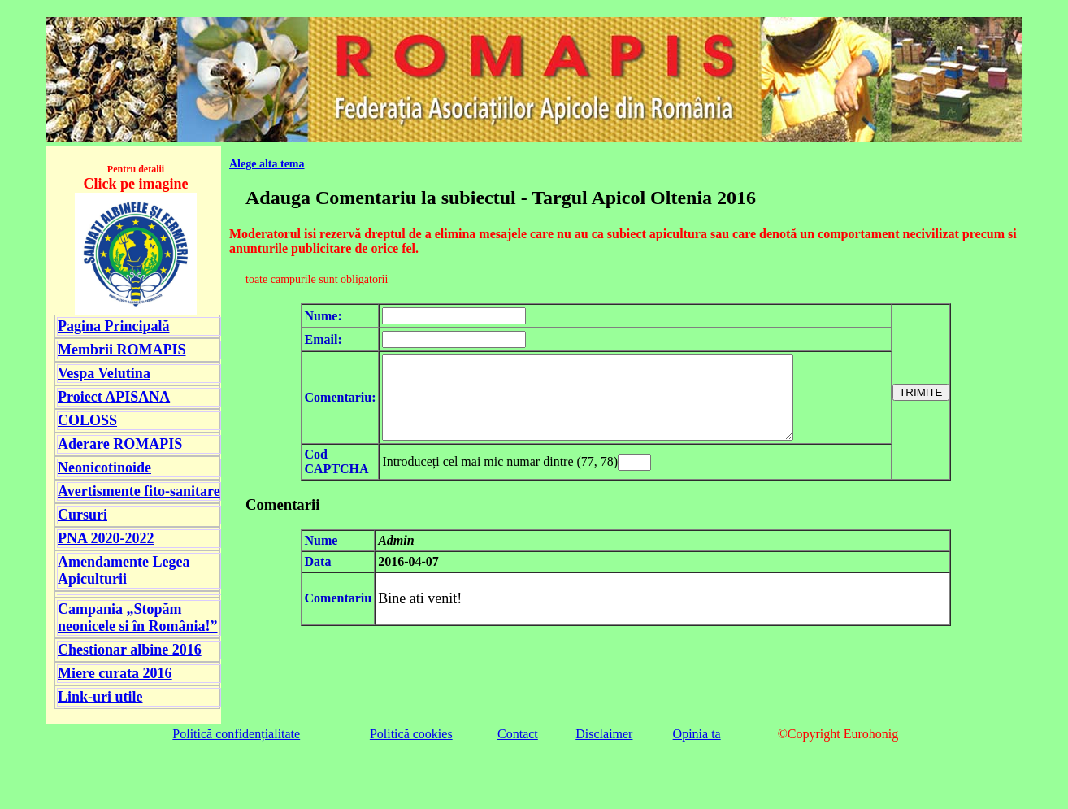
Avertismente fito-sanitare (139, 491)
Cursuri (82, 515)
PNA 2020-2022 (106, 538)
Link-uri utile (100, 697)
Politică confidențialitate (236, 734)
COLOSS (87, 420)
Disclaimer (603, 734)
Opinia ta (697, 734)
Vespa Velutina (104, 373)
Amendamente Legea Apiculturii (123, 570)
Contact (517, 734)
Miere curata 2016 (115, 673)
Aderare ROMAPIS (120, 444)
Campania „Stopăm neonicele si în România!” (138, 617)
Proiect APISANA (114, 397)
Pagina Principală (114, 326)
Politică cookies (411, 734)
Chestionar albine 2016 (130, 650)
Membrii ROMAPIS (121, 349)
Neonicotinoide (104, 467)
